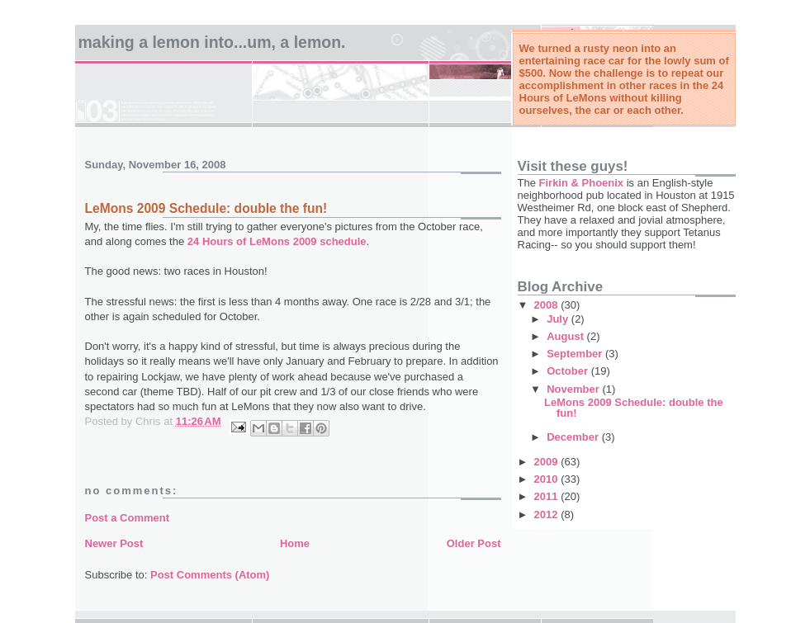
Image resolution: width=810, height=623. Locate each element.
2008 (547, 305)
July (559, 319)
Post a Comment (127, 518)
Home (295, 543)
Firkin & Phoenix (581, 183)
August (566, 336)
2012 (547, 514)
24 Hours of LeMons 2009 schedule (277, 241)
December (574, 437)
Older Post (474, 543)
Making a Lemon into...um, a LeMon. (212, 42)
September (576, 353)
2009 (547, 461)
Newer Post (114, 543)
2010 (547, 479)
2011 (547, 496)
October (568, 371)
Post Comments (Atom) (209, 575)
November (574, 389)
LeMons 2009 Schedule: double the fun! (633, 407)
